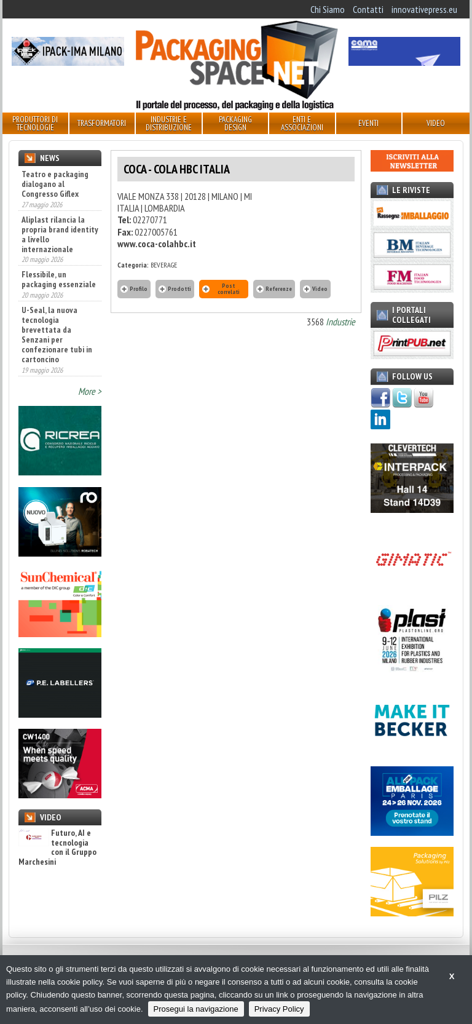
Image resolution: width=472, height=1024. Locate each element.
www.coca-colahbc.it (156, 243)
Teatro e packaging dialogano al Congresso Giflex (55, 184)
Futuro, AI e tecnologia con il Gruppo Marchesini (57, 847)
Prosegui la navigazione (196, 1009)
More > (89, 391)
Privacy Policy (279, 1009)
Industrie (340, 322)
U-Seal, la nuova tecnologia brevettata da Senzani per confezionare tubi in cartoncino (57, 335)
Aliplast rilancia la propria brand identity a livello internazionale (60, 234)
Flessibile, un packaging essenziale (59, 279)
